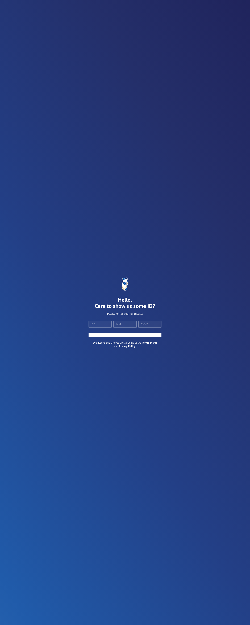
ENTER (125, 335)
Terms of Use (149, 342)
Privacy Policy (127, 346)
